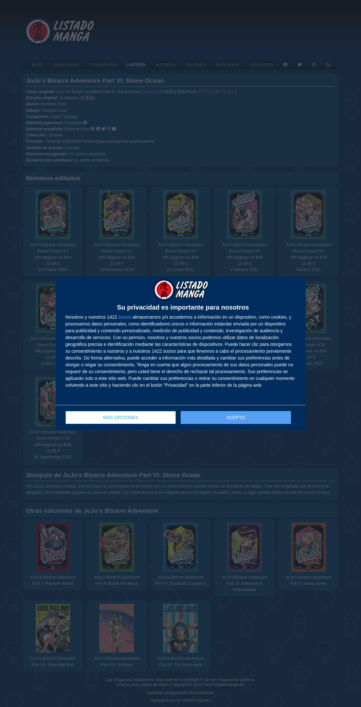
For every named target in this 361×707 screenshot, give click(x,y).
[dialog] (181, 353)
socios (124, 317)
